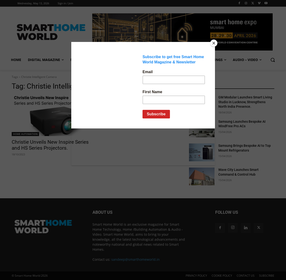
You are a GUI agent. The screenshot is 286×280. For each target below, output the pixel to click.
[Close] (213, 43)
